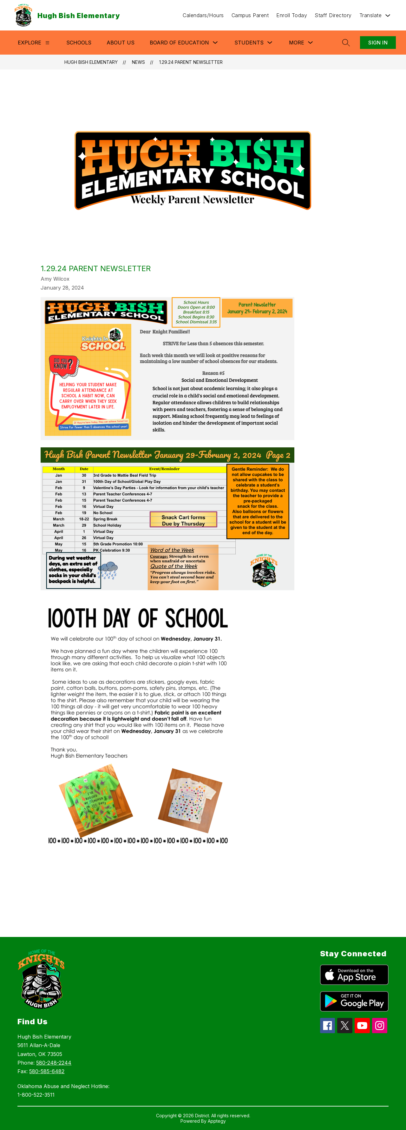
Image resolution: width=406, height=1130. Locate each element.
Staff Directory (333, 15)
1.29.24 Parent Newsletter (191, 62)
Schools (78, 42)
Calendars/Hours (203, 15)
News (138, 62)
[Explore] (47, 42)
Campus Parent (250, 15)
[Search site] (346, 42)
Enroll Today (291, 15)
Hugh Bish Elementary (91, 62)
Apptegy (217, 1121)
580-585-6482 (46, 1071)
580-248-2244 (53, 1063)
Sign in (378, 42)
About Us (120, 42)
